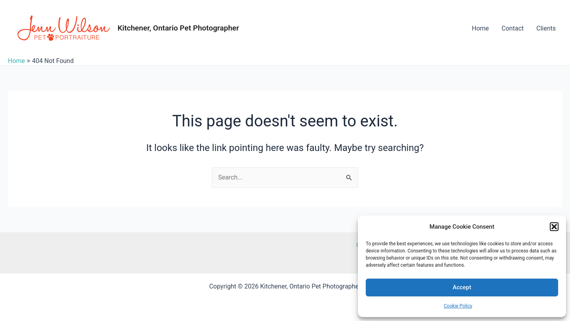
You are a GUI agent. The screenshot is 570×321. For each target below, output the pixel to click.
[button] (554, 227)
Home (480, 28)
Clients (546, 28)
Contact (513, 28)
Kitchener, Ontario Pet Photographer (178, 27)
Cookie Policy (458, 306)
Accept (461, 287)
